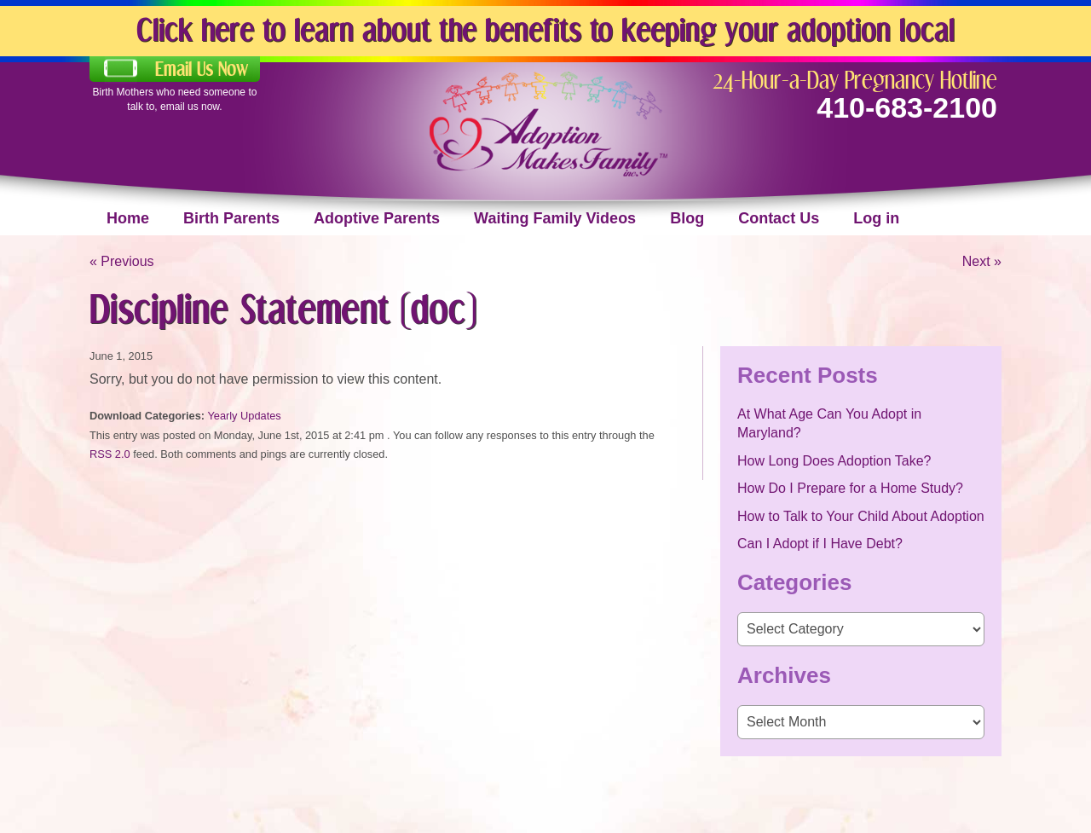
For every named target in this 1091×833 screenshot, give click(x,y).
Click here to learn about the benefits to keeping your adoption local (545, 29)
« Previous (121, 261)
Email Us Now (201, 69)
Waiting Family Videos (555, 218)
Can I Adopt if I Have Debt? (820, 543)
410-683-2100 (907, 107)
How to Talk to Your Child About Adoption (860, 516)
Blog (687, 218)
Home (128, 218)
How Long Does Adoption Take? (834, 461)
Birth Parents (231, 218)
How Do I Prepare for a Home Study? (850, 488)
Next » (982, 261)
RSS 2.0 (109, 454)
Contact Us (778, 218)
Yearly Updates (243, 415)
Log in (876, 218)
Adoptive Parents (377, 218)
